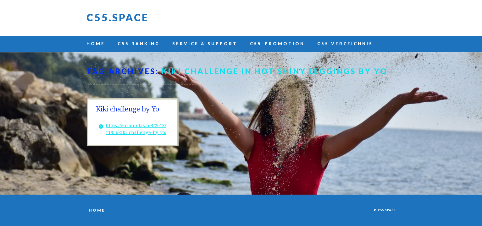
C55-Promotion (277, 43)
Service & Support (204, 43)
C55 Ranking (139, 43)
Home (95, 43)
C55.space (117, 17)
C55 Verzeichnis (345, 43)
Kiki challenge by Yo (127, 109)
